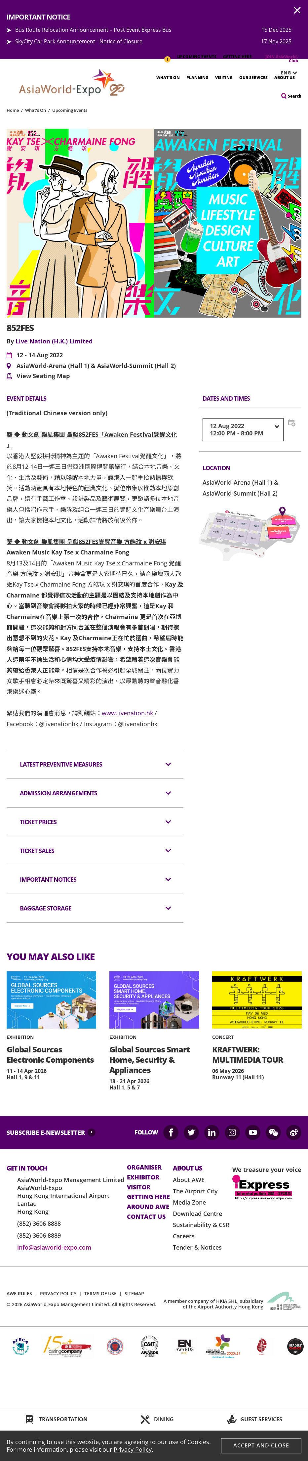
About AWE (189, 1180)
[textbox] (243, 429)
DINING (164, 1419)
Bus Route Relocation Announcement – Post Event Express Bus (93, 29)
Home (13, 110)
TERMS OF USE (100, 1293)
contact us (146, 1217)
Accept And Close (261, 1445)
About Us (284, 77)
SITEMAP (134, 1293)
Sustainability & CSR (201, 1225)
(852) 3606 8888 (39, 1223)
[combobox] (243, 429)
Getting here (148, 1197)
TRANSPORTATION (63, 1419)
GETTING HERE (237, 57)
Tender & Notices (197, 1247)
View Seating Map (43, 376)
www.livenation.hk (127, 713)
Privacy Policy (133, 1449)
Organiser (144, 1167)
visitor (138, 1187)
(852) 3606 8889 (39, 1235)
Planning (197, 77)
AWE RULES (19, 1293)
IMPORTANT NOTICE (167, 56)
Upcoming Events (69, 110)
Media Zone (189, 1202)
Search (294, 96)
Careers (184, 1236)
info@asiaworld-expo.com (54, 1247)
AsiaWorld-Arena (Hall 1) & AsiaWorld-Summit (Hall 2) (96, 366)
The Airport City (195, 1191)
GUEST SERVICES (261, 1419)
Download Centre (197, 1214)
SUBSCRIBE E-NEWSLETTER (46, 1132)
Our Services (253, 77)
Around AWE (148, 1207)
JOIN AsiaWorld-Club (281, 59)
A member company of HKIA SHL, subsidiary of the (213, 1304)
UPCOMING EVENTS (196, 57)
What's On (168, 77)
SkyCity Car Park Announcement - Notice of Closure (78, 41)
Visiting (224, 77)
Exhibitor (143, 1177)
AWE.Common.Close (297, 11)
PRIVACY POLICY (58, 1293)
